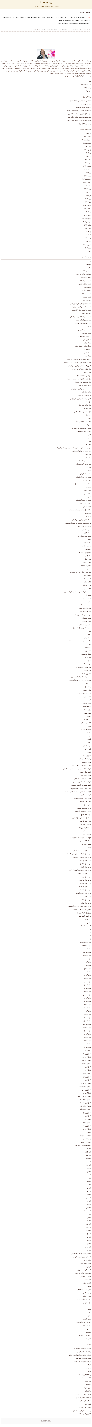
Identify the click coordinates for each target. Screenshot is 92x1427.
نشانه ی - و (87, 1260)
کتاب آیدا (88, 1384)
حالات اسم (88, 470)
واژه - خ (89, 1178)
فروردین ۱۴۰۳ (87, 222)
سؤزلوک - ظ (87, 1008)
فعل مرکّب (87, 402)
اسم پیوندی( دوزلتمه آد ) (83, 464)
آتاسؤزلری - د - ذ (86, 1083)
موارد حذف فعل (86, 392)
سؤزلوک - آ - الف (85, 942)
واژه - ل (89, 1234)
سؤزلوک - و (87, 1040)
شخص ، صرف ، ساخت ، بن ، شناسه (79, 641)
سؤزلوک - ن (87, 1037)
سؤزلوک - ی (87, 1047)
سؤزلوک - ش (87, 994)
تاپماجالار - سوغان (85, 1135)
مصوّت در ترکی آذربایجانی (83, 274)
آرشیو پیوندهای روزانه (84, 123)
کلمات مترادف (86, 313)
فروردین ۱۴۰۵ (87, 143)
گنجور (89, 1371)
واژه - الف (88, 1152)
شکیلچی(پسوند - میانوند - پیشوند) (80, 510)
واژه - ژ (89, 1194)
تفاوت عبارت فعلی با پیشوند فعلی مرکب (78, 791)
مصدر (89, 418)
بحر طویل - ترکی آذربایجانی (82, 1273)
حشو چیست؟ (87, 755)
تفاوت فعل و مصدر (85, 772)
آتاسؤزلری (88, 1050)
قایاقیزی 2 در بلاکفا (85, 1414)
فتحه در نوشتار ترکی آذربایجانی (81, 677)
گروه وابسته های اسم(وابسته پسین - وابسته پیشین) (74, 448)
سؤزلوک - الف (86, 945)
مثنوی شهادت (87, 1319)
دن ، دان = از (87, 834)
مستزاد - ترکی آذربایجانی (83, 1322)
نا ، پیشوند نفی (86, 529)
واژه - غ (89, 1217)
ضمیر (89, 601)
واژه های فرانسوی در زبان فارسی (81, 1253)
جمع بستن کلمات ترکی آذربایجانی (80, 316)
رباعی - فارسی (87, 1293)
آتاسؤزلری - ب (86, 1057)
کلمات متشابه (86, 297)
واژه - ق (88, 1224)
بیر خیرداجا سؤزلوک (85, 916)
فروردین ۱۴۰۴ (87, 182)
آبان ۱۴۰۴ (88, 159)
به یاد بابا (88, 1368)
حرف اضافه (87, 543)
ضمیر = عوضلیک (85, 605)
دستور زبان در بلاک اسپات (83, 1394)
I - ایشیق (88, 919)
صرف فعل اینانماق (85, 880)
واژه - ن (89, 1240)
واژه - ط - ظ (87, 1211)
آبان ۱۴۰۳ (88, 199)
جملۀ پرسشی (87, 339)
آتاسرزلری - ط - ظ (85, 1099)
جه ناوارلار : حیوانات (85, 827)
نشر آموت (88, 1381)
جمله (89, 326)
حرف (89, 539)
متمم (89, 634)
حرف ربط (88, 569)
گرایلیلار (88, 1312)
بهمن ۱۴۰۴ (87, 149)
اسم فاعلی (88, 454)
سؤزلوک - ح (87, 968)
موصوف (88, 487)
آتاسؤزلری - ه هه (86, 1125)
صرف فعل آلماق (86, 867)
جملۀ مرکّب (87, 343)
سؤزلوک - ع (87, 1011)
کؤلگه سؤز (88, 687)
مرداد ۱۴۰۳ (87, 208)
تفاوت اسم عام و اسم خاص (82, 778)
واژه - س (88, 1198)
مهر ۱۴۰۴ (88, 163)
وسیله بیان (87, 638)
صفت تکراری (87, 480)
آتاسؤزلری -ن (87, 1119)
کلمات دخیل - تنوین (85, 284)
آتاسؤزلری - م (87, 1116)
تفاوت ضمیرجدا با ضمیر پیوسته (81, 785)
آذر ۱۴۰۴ (88, 156)
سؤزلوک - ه (87, 1044)
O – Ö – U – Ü (86, 926)
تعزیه (89, 736)
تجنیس (89, 1286)
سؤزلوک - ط (87, 1004)
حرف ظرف (88, 549)
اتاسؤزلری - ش (86, 1093)
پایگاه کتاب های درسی (84, 1351)
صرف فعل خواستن (85, 890)
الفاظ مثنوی (87, 1391)
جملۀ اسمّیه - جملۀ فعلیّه (83, 346)
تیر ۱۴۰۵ (88, 133)
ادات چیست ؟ (86, 674)
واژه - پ (88, 1158)
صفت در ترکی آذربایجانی (83, 477)
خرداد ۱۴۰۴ (87, 176)
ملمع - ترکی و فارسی (84, 1335)
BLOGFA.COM (46, 1421)
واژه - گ (88, 1230)
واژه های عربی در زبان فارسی (82, 1257)
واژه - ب (88, 1155)
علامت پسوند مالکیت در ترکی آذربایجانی (78, 523)
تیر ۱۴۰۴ (88, 172)
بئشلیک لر (88, 1279)
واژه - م (89, 1237)
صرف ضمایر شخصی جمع (83, 615)
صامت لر (88, 264)
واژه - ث (88, 1165)
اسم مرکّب (88, 457)
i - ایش (89, 922)
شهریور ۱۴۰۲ (87, 245)
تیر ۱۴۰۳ (88, 212)
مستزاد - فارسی (86, 1325)
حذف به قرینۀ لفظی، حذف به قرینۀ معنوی (77, 592)
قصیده (89, 1306)
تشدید (89, 660)
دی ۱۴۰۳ (88, 192)
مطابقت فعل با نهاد (85, 385)
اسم (90, 441)
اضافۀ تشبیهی (86, 588)
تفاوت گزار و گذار (86, 775)
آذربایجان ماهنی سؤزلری (83, 107)
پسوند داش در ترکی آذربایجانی (81, 520)
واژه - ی (89, 1250)
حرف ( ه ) (88, 556)
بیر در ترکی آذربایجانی (84, 693)
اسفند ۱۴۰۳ (87, 186)
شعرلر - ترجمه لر (85, 1401)
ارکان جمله (87, 349)
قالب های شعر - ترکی (84, 1270)
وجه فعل (88, 415)
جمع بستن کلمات (85, 280)
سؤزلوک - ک (87, 1024)
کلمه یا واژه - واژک (85, 277)
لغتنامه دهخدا (86, 1378)
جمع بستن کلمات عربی (83, 320)
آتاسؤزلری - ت (86, 1063)
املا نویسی (87, 713)
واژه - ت (88, 1162)
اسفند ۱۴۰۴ (87, 146)
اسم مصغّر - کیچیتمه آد (83, 461)
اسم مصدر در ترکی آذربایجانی (82, 451)
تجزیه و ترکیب (86, 664)
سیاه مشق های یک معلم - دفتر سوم (79, 120)
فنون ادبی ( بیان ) (85, 729)
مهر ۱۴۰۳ (88, 202)
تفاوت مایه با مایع (85, 795)
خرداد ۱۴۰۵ (87, 136)
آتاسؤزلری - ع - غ (85, 1103)
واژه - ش (88, 1201)
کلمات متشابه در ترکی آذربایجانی (80, 303)
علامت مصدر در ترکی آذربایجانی (81, 389)
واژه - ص (88, 1204)
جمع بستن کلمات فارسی (83, 323)
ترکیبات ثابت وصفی (85, 759)
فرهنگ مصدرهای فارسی (83, 431)
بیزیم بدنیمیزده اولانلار (84, 808)
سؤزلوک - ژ (87, 988)
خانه (90, 81)
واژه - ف (88, 1220)
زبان (90, 261)
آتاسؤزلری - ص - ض (84, 1096)
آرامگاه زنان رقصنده (85, 1374)
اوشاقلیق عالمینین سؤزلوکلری (81, 818)
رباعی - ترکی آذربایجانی (84, 1289)
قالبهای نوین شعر (85, 1263)
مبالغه (89, 742)
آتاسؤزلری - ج (87, 1070)
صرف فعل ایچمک (85, 877)
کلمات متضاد (87, 300)
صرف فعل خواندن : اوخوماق (82, 857)
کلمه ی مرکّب (87, 290)
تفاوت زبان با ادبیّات (85, 801)
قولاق (89, 847)
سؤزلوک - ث (87, 958)
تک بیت (88, 1338)
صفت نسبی (87, 493)
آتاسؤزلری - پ (86, 1060)
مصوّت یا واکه (87, 271)
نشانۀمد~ (88, 647)
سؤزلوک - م (87, 1034)
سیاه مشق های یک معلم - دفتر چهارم (79, 110)
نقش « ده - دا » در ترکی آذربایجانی (80, 680)
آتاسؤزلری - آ (87, 1053)
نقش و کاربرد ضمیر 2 (84, 611)
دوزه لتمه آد (87, 670)
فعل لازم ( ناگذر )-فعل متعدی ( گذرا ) (79, 379)
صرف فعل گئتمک (85, 896)
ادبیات (89, 716)
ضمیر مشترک (86, 618)
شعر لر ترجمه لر (86, 104)
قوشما (89, 1309)
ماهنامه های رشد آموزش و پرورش (80, 1355)
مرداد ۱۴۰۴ (87, 169)
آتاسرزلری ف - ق (86, 1106)
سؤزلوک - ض (87, 1001)
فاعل (89, 434)
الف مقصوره (87, 683)
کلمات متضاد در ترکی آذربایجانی (81, 307)
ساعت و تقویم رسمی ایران (83, 1358)
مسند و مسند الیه (85, 503)
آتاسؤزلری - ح (87, 1076)
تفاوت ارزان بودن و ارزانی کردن (81, 765)
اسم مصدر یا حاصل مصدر (83, 421)
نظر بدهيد (36, 29)
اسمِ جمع (88, 467)
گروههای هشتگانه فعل (84, 375)
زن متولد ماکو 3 (46, 2)
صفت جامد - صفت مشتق (83, 484)
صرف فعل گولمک (85, 899)
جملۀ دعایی (87, 356)
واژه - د (89, 1181)
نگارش (89, 739)
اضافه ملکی (87, 582)
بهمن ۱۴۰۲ (88, 228)
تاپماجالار (88, 1132)
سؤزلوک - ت (87, 955)
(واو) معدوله (87, 657)
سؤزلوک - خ (87, 972)
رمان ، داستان (87, 746)
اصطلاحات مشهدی (85, 841)
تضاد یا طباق (87, 1283)
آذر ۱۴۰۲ (88, 235)
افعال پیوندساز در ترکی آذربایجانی (80, 398)
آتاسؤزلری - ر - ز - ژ (85, 1086)
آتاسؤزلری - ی (87, 1129)
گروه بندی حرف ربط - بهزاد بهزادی (80, 572)
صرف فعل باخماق (85, 883)
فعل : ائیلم (87, 372)
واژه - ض (88, 1207)
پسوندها (88, 516)
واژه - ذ (89, 1184)
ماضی (89, 497)
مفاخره (89, 733)
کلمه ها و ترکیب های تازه (83, 1145)
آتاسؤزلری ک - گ (85, 1109)
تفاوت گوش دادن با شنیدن (82, 798)
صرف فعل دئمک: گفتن (83, 893)
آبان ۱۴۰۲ (88, 238)
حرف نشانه (87, 575)
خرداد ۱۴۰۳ (87, 215)
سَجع (89, 726)
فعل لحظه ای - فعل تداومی (82, 411)
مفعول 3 (88, 595)
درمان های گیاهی (85, 821)
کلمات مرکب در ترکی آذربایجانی (81, 310)
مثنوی (89, 1315)
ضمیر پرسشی (87, 621)
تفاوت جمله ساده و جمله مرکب (81, 782)
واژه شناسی (87, 287)
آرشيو (89, 251)
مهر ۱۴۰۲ (88, 241)
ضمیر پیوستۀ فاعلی (85, 624)
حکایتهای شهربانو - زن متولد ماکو (80, 100)
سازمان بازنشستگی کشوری (82, 1348)
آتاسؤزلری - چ (87, 1073)
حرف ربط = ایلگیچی (84, 565)
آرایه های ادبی (86, 719)
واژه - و (89, 1243)
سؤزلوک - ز (87, 985)
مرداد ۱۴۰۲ (88, 248)
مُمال (89, 267)
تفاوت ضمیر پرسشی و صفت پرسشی (79, 788)
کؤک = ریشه (87, 690)
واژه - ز (89, 1191)
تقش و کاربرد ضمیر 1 (84, 608)
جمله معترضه (86, 333)
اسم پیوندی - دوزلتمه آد (83, 667)
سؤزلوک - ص (87, 998)
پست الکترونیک (86, 84)
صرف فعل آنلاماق (85, 863)
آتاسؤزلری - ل (87, 1112)
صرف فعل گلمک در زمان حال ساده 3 (79, 854)
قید (90, 631)
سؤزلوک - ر (87, 981)
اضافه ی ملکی (86, 562)
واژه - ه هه (87, 1247)
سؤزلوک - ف (87, 1017)
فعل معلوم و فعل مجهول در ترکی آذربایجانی (77, 362)
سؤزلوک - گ (87, 1027)
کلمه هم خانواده (86, 294)
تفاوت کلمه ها (86, 762)
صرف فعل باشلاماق (85, 886)
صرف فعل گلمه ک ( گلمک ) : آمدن (79, 870)
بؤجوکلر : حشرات (85, 824)
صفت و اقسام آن (85, 474)
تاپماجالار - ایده (86, 1139)
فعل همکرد (87, 408)
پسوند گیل (87, 533)
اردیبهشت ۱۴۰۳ (86, 218)
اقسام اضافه (87, 579)
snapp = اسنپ (85, 12)
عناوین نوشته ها (86, 91)
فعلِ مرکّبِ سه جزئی (84, 405)
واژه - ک (88, 1227)
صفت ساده (87, 490)
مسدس (88, 1332)
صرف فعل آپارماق (85, 860)
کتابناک (89, 1365)
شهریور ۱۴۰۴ (87, 166)
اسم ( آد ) (88, 444)
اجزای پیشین (87, 598)
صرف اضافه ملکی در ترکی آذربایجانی (79, 906)
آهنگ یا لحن (87, 506)
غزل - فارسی (87, 1302)
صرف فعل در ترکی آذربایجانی (82, 850)
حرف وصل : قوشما (85, 552)
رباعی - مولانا (87, 1296)
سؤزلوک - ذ (87, 978)
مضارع (89, 425)
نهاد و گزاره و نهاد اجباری (83, 536)
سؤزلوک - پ (87, 952)
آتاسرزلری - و (87, 1122)
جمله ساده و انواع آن (84, 336)
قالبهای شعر (87, 1266)
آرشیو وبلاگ (87, 87)
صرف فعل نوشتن (85, 903)
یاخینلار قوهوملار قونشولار (82, 811)
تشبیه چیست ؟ (86, 703)
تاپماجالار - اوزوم (86, 1142)
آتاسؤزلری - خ (87, 1080)
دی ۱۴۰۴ (88, 153)
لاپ (90, 700)
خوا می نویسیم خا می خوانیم (82, 909)
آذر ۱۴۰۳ (88, 195)
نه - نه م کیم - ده (85, 831)
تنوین (89, 644)
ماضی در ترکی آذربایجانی (83, 500)
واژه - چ (89, 1171)
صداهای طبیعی (86, 706)
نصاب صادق (87, 805)
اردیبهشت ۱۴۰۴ (86, 179)
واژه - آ (89, 1148)
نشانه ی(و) (87, 651)
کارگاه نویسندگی (86, 723)
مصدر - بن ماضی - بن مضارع (81, 428)
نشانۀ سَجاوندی (86, 654)
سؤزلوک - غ (87, 1014)
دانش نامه (88, 749)
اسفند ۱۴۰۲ (87, 225)
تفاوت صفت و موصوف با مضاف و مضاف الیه (77, 769)
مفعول (89, 438)
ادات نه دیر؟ (87, 696)
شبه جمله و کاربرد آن (84, 330)
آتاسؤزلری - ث (86, 1067)
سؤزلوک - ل (87, 1030)
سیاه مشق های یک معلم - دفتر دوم (79, 117)
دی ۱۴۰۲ (88, 231)
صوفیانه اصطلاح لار (85, 814)
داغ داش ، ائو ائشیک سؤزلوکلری (80, 837)
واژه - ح (89, 1175)
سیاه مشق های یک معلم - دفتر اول (79, 114)
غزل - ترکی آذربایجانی (84, 1299)
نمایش (89, 752)
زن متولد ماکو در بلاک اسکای (82, 1410)
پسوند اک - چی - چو (84, 526)
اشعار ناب (88, 1404)
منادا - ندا (88, 559)
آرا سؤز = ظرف (86, 546)
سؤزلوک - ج (87, 962)
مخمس (89, 1329)
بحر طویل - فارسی (85, 1276)
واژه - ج (89, 1168)
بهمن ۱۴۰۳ (87, 189)
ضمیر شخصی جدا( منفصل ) (82, 628)
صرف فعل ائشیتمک (84, 873)
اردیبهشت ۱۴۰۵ (86, 140)
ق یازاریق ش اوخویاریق (84, 913)
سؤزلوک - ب (87, 949)
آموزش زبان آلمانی (85, 1407)
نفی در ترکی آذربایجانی (84, 395)
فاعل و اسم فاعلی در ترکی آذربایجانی (79, 366)
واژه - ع (89, 1214)
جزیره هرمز (87, 1387)
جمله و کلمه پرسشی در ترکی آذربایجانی (78, 359)
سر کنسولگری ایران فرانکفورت (81, 1361)
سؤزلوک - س (87, 991)
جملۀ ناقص (87, 353)
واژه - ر (89, 1188)
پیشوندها (88, 513)
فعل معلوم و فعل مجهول (83, 382)
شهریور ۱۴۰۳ (87, 205)
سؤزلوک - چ (87, 965)
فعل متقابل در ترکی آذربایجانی (81, 369)
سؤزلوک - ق (87, 1021)
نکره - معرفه (87, 585)
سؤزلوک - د (87, 975)
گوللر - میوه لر (86, 844)
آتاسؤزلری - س (86, 1089)
